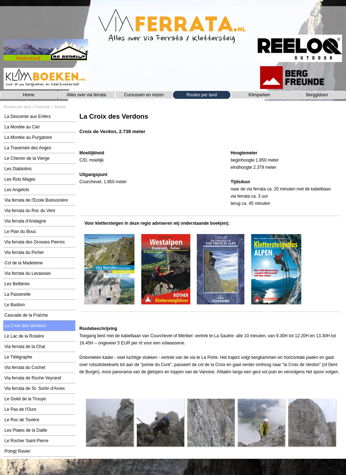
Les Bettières (17, 283)
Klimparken (259, 94)
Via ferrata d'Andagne (25, 221)
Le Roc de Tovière (21, 419)
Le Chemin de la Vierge (26, 158)
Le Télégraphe (18, 357)
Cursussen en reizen (144, 94)
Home (28, 94)
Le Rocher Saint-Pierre (26, 440)
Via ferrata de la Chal (24, 346)
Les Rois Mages (19, 179)
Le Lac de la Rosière (24, 336)
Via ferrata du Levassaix (27, 273)
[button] (109, 422)
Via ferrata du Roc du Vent (29, 210)
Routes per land (201, 94)
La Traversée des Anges (27, 147)
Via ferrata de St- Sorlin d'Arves (34, 388)
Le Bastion (14, 304)
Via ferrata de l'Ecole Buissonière (36, 200)
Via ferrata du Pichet (24, 252)
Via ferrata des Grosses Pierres (34, 242)
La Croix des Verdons (25, 325)
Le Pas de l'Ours (20, 409)
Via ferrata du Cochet (24, 367)
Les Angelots (16, 189)
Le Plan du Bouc (20, 231)
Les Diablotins (17, 168)
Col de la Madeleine (23, 262)
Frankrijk (42, 107)
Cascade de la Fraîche (26, 315)
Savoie (60, 107)
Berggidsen (317, 94)
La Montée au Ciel (21, 126)
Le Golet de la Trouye (25, 398)
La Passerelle (17, 294)
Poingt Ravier (17, 451)
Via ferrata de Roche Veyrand (32, 378)
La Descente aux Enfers (27, 116)
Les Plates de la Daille (25, 430)
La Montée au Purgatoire (28, 137)
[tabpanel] (210, 127)
